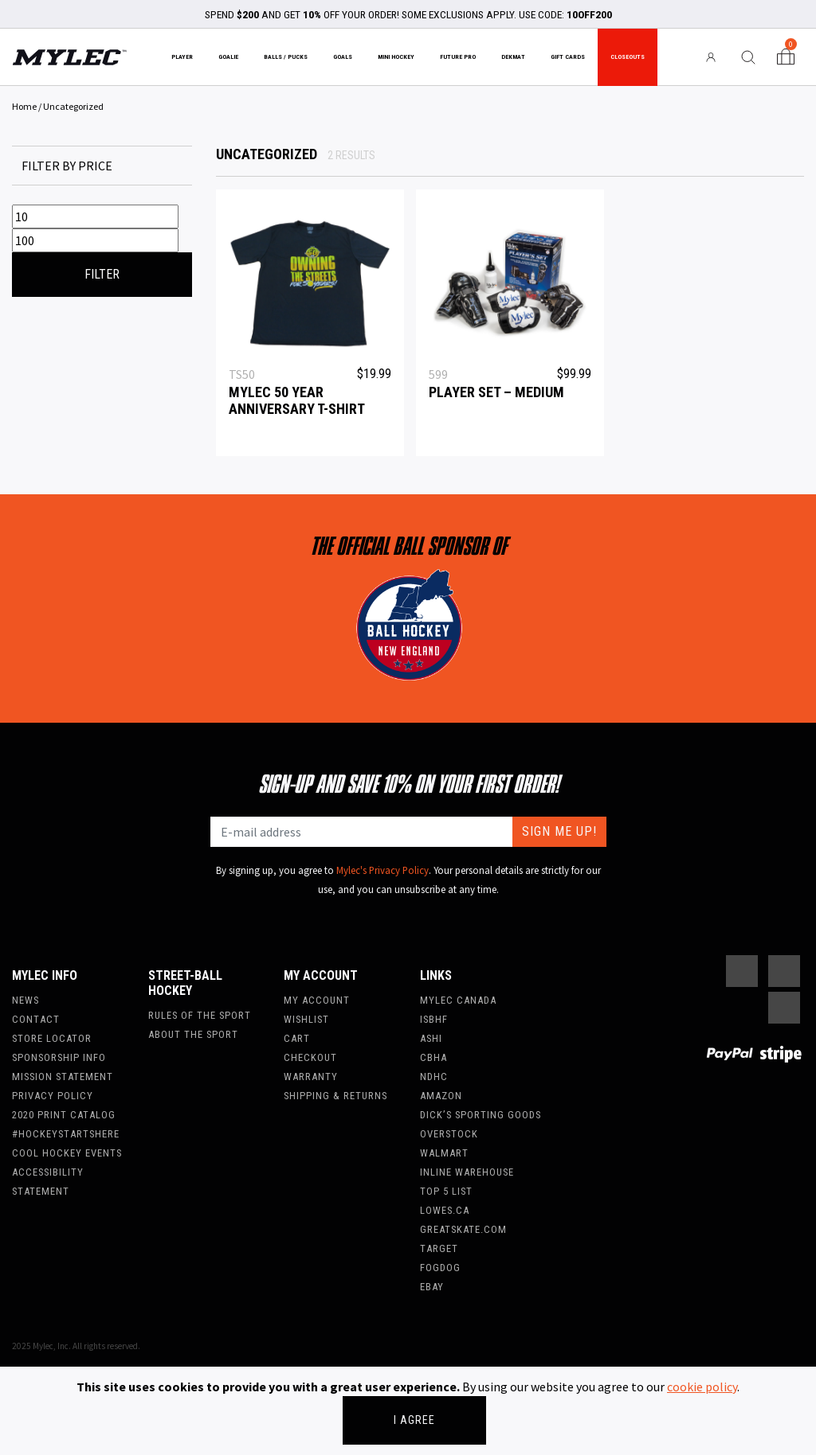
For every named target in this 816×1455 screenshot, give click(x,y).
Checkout (310, 1057)
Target (439, 1248)
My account (317, 1000)
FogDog (440, 1268)
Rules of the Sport (199, 1015)
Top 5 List (446, 1191)
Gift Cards (568, 56)
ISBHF (434, 1019)
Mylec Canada (458, 1000)
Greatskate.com (463, 1229)
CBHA (433, 1057)
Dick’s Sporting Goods (480, 1115)
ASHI (431, 1038)
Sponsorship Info (59, 1057)
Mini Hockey (396, 56)
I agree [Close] (414, 1420)
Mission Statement (62, 1076)
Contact (36, 1019)
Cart (297, 1038)
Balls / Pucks (286, 56)
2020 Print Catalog (64, 1115)
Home (24, 106)
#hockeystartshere (66, 1134)
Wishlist (306, 1019)
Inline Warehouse (467, 1172)
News (25, 1000)
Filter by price (67, 166)
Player (182, 56)
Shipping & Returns (335, 1096)
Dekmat (513, 56)
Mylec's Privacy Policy (382, 870)
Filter (102, 274)
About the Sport (193, 1034)
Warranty (311, 1076)
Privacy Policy (52, 1096)
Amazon (441, 1096)
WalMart (444, 1153)
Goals (342, 56)
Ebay (432, 1287)
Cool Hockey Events (67, 1153)
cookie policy (702, 1387)
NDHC (434, 1076)
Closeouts (627, 56)
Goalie (228, 56)
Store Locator (52, 1038)
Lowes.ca (444, 1210)
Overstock (449, 1134)
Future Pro (458, 56)
